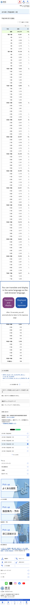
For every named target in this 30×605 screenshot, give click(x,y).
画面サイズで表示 (25, 22)
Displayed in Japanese (21, 302)
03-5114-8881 (11, 417)
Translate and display (8, 302)
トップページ (3, 548)
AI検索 (26, 603)
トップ (2, 603)
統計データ (19, 548)
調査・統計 (14, 548)
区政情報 (9, 548)
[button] (20, 2)
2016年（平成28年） (9, 550)
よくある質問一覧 (14, 384)
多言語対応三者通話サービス (9, 423)
